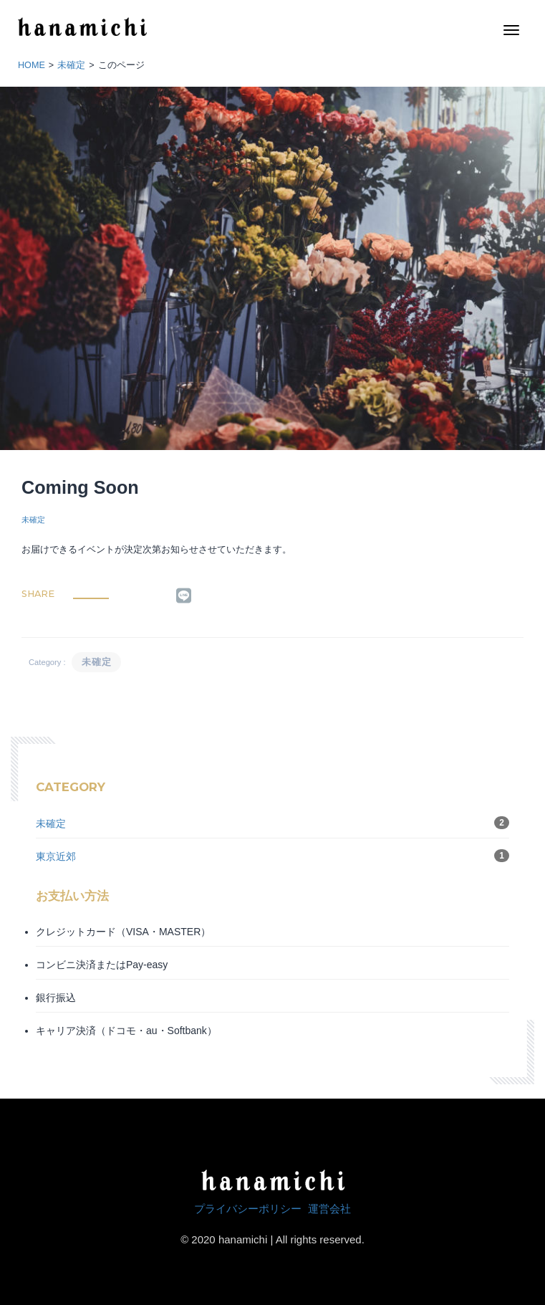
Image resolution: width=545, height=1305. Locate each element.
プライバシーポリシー (248, 1209)
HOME (31, 65)
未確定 (71, 65)
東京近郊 (56, 856)
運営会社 (329, 1209)
